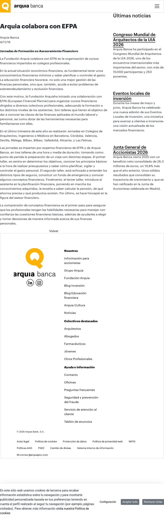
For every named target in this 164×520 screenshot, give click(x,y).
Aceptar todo (130, 501)
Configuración (108, 501)
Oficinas (70, 444)
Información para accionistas (76, 322)
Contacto (71, 436)
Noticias (70, 374)
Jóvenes (70, 413)
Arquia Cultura (74, 367)
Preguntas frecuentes (79, 451)
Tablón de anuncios (78, 483)
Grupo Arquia (73, 332)
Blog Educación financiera (75, 357)
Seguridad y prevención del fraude (81, 461)
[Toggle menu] (157, 6)
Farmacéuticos (74, 405)
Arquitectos (72, 390)
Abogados (71, 398)
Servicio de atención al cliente (80, 473)
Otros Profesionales (78, 420)
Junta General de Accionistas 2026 (130, 250)
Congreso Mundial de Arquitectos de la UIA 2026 (134, 77)
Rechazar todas (153, 501)
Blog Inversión (74, 347)
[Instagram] (39, 344)
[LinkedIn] (30, 344)
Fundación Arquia (77, 339)
